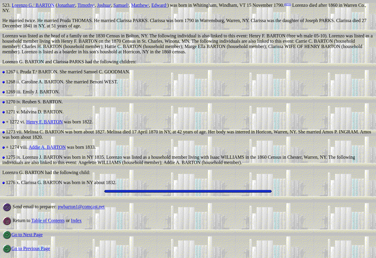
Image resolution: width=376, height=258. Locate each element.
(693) (287, 4)
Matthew (140, 5)
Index (76, 220)
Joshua (104, 5)
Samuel (121, 5)
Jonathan (66, 5)
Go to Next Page (22, 234)
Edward (159, 5)
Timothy (86, 5)
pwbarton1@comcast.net (81, 206)
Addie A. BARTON (47, 147)
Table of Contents (48, 220)
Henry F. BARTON (44, 121)
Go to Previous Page (26, 248)
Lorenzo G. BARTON (33, 5)
